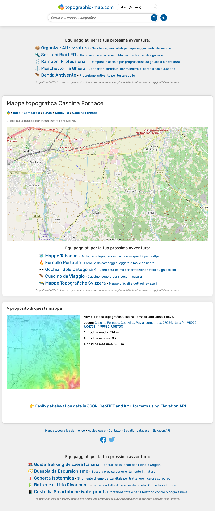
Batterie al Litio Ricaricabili (61, 484)
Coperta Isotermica (54, 478)
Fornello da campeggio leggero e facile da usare (119, 263)
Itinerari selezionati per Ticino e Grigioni (132, 465)
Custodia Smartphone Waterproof (69, 491)
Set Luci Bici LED (58, 54)
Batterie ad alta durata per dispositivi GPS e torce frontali (135, 485)
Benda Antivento (58, 75)
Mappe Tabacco (61, 255)
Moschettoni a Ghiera (63, 68)
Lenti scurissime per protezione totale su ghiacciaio (138, 270)
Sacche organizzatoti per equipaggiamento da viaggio (131, 48)
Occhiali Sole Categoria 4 (71, 269)
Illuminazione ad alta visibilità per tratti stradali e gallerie (121, 55)
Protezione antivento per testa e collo (107, 75)
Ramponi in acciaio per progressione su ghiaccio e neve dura (135, 62)
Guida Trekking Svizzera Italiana (67, 464)
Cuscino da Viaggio (65, 276)
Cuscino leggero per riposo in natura (115, 276)
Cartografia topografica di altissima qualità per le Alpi (120, 256)
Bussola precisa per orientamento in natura (123, 471)
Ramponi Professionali (64, 61)
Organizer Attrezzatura (65, 47)
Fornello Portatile (63, 262)
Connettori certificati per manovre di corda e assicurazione (132, 69)
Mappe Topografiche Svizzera (75, 283)
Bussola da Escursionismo (61, 471)
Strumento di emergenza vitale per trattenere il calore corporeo (123, 478)
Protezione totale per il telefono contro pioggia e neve (147, 492)
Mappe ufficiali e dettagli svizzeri (133, 283)
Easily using (110, 406)
